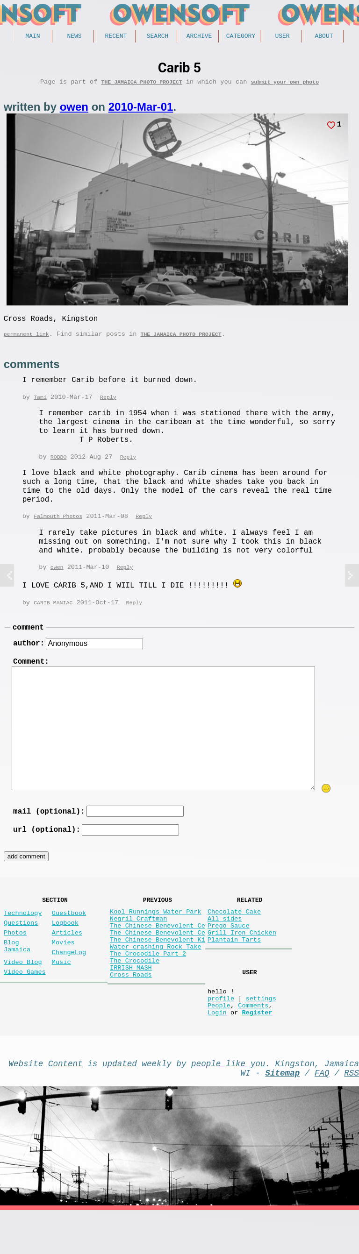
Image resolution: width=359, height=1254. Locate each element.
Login (217, 1050)
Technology (23, 932)
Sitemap (282, 1114)
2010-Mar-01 (140, 110)
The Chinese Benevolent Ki (157, 966)
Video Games (25, 1002)
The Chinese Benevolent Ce (157, 948)
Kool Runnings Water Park (155, 931)
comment (28, 637)
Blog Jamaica (17, 972)
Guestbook (69, 932)
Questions (21, 944)
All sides (225, 939)
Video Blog (23, 990)
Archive (199, 37)
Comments (253, 1041)
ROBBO (58, 464)
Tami (40, 404)
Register (257, 1050)
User (282, 37)
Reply (108, 404)
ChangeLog (69, 979)
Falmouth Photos (58, 524)
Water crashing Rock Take (155, 975)
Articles (67, 955)
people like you (228, 1103)
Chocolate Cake (234, 931)
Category (240, 37)
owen (74, 110)
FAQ (322, 1114)
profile (221, 1032)
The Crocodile (134, 993)
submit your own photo (285, 84)
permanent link (26, 340)
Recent (116, 37)
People (219, 1041)
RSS (351, 1114)
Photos (15, 955)
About (324, 37)
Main (32, 37)
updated (119, 1103)
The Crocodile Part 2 (148, 984)
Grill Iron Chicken (242, 957)
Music (61, 990)
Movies (63, 967)
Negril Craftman (138, 939)
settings (260, 1032)
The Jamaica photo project (141, 84)
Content (65, 1103)
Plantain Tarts (234, 966)
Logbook (65, 944)
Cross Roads (131, 1010)
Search (158, 37)
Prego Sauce (229, 948)
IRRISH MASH (131, 1002)
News (74, 37)
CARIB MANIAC (53, 611)
